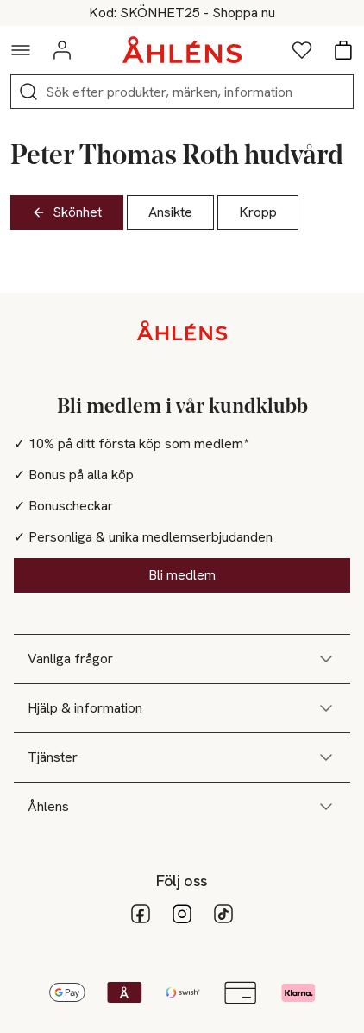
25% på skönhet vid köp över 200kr (182, 13)
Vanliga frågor (182, 659)
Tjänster (182, 757)
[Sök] (28, 91)
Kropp (258, 212)
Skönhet (67, 212)
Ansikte (170, 212)
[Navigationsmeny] (20, 50)
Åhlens (182, 806)
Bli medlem (182, 575)
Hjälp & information (182, 708)
